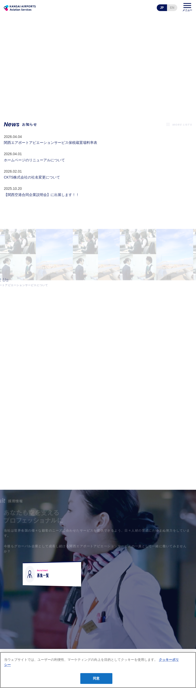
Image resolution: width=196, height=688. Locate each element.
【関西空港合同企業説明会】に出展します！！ (41, 202)
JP (162, 8)
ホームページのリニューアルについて (34, 168)
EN (172, 8)
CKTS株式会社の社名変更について (32, 185)
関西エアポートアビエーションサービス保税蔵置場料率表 (50, 150)
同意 (96, 678)
